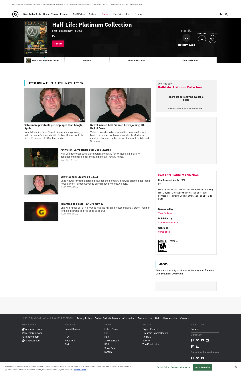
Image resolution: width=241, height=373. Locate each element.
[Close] (236, 367)
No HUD (146, 336)
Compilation (164, 232)
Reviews (87, 60)
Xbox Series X (111, 340)
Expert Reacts (150, 329)
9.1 (212, 39)
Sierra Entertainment (168, 222)
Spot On (146, 340)
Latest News (111, 329)
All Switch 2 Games (100, 4)
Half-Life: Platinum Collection (92, 24)
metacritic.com (32, 333)
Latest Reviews (73, 329)
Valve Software (165, 213)
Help (157, 318)
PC (66, 333)
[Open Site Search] (226, 14)
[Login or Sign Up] (220, 14)
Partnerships (170, 318)
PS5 (106, 336)
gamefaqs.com (32, 329)
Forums (195, 329)
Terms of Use (145, 318)
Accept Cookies (202, 367)
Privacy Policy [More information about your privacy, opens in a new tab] (80, 370)
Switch (68, 344)
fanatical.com (31, 340)
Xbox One (70, 340)
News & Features (136, 60)
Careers (184, 318)
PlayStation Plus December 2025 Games (26, 4)
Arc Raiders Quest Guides (134, 4)
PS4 (67, 336)
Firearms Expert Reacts (155, 333)
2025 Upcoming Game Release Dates (78, 4)
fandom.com (30, 336)
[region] (120, 367)
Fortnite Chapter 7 (117, 4)
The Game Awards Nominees (53, 4)
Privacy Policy (84, 318)
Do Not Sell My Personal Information (114, 318)
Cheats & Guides (190, 60)
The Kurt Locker (151, 344)
